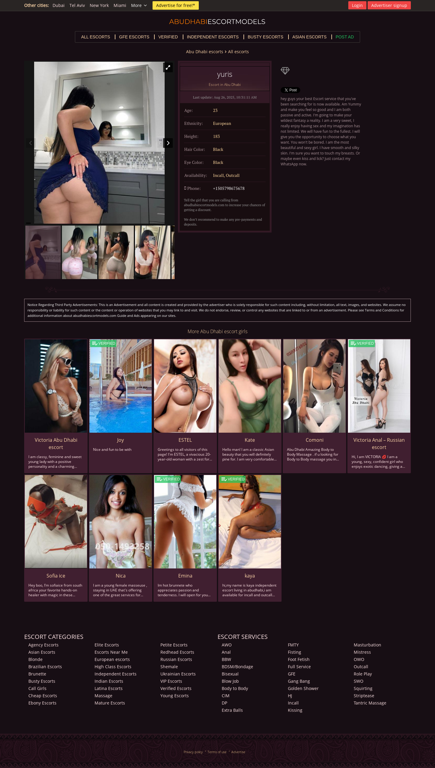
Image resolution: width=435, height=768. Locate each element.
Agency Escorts (43, 645)
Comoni (315, 440)
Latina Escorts (109, 688)
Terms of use (217, 752)
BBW (226, 659)
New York (99, 5)
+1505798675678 (228, 188)
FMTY (293, 645)
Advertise (238, 752)
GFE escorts (134, 36)
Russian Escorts (176, 659)
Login (357, 5)
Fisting (294, 652)
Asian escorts (309, 36)
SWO (358, 681)
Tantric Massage (370, 703)
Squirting (363, 688)
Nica (121, 575)
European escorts (112, 659)
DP (224, 703)
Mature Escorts (110, 703)
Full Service (299, 666)
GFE (291, 674)
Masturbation (367, 645)
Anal (226, 652)
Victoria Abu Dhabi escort (56, 444)
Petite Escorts (174, 645)
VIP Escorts (171, 681)
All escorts (95, 36)
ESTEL (185, 440)
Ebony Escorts (42, 703)
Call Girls (37, 688)
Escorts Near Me (111, 652)
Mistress (362, 652)
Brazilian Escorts (45, 666)
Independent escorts (213, 36)
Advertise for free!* (175, 5)
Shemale (169, 666)
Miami (120, 5)
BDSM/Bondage (237, 666)
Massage (103, 695)
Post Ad (345, 36)
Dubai (59, 5)
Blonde (35, 659)
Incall (293, 703)
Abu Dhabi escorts (204, 51)
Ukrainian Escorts (178, 674)
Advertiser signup (389, 5)
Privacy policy (193, 752)
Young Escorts (174, 695)
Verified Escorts (176, 688)
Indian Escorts (109, 681)
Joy (120, 440)
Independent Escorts (116, 674)
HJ (290, 695)
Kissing (295, 710)
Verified (168, 36)
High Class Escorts (113, 666)
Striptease (364, 695)
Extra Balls (232, 710)
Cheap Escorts (42, 695)
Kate (250, 440)
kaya (250, 575)
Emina (185, 575)
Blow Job (230, 681)
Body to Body (235, 688)
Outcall (361, 666)
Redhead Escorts (177, 652)
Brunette (37, 674)
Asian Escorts (41, 652)
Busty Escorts (41, 681)
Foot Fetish (299, 659)
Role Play (363, 674)
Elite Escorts (107, 645)
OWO (359, 659)
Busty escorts (265, 36)
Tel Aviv (77, 5)
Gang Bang (299, 681)
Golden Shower (303, 688)
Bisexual (230, 674)
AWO (227, 645)
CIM (226, 695)
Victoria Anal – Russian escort (379, 444)
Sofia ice (56, 575)
